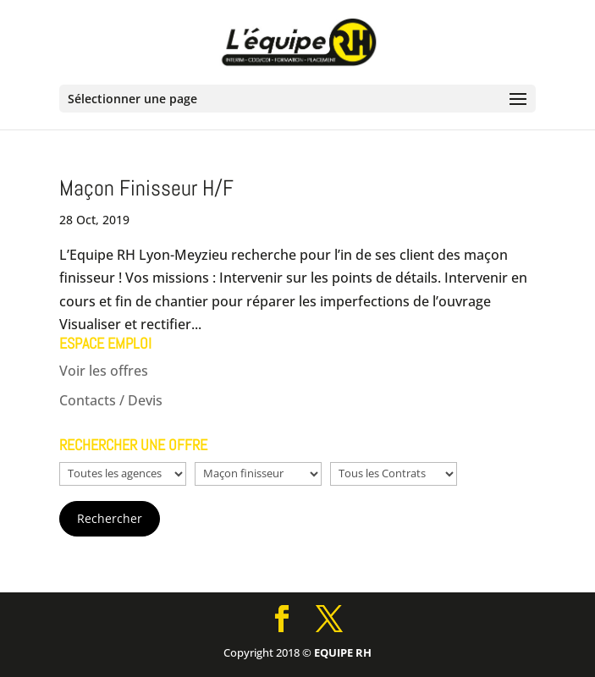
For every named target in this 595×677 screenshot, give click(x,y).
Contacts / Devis (111, 400)
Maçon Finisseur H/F (146, 188)
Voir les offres (103, 370)
